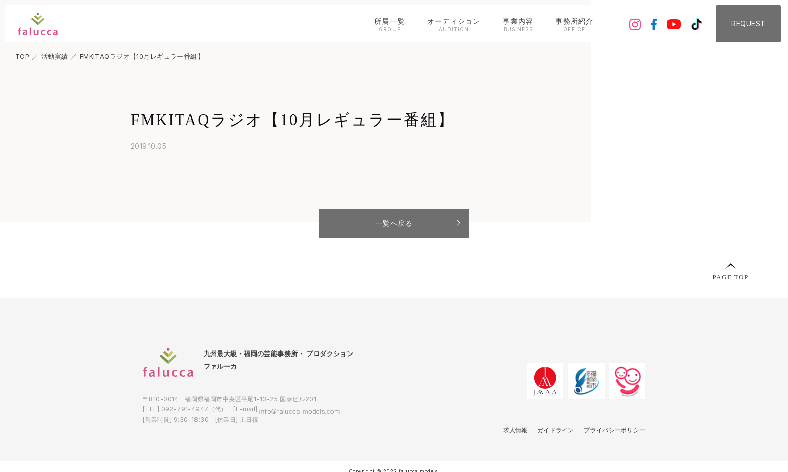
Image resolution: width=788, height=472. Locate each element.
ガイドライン (548, 450)
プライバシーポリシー (611, 450)
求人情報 (504, 450)
